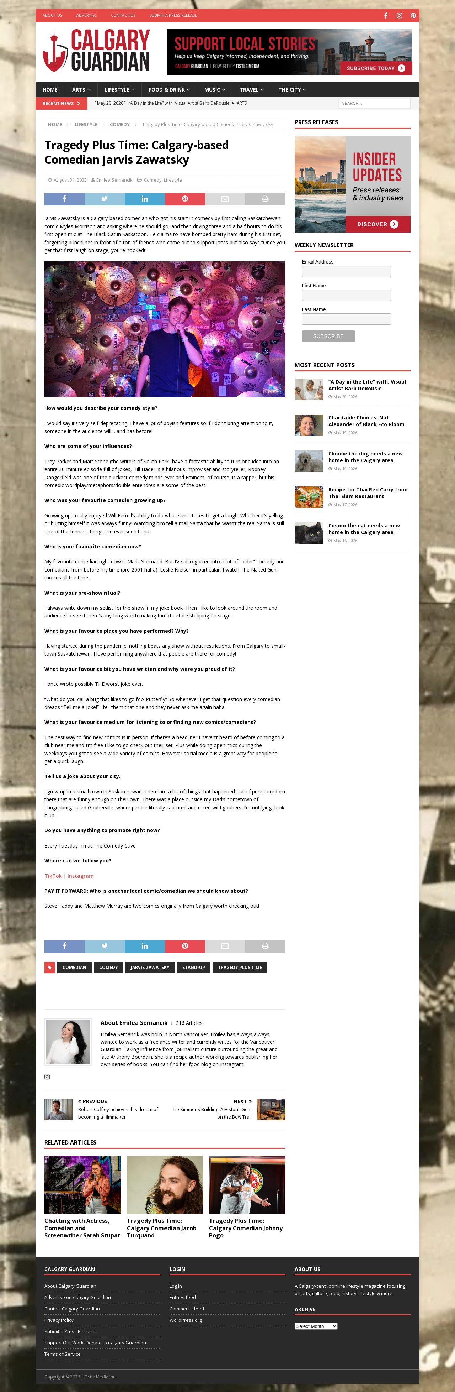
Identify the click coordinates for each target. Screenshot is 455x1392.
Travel (249, 88)
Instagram (81, 874)
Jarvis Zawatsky (150, 967)
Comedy (153, 179)
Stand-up (193, 967)
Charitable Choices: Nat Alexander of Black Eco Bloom (366, 420)
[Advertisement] (348, 666)
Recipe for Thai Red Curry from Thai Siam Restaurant (368, 492)
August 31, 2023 (70, 179)
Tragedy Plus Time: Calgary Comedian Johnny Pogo (246, 1227)
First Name (314, 285)
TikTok (53, 874)
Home (50, 88)
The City (289, 88)
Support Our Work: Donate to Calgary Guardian (95, 1342)
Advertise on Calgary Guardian (77, 1296)
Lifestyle (117, 88)
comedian (74, 967)
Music (212, 88)
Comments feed (187, 1308)
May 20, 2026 (345, 395)
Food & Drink (167, 88)
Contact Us (123, 15)
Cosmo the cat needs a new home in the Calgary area (364, 528)
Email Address (317, 261)
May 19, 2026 (345, 431)
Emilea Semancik (114, 179)
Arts (78, 88)
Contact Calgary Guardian (72, 1308)
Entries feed (183, 1296)
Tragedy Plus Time (240, 967)
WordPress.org (186, 1319)
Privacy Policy (59, 1319)
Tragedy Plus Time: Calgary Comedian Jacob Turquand (162, 1227)
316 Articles (189, 1022)
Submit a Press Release (173, 15)
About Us (52, 15)
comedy (108, 967)
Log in (176, 1285)
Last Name (314, 308)
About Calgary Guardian (70, 1285)
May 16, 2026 (345, 539)
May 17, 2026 (345, 503)
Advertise (86, 15)
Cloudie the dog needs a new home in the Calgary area (365, 456)
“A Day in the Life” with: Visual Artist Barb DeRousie (367, 384)
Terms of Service (62, 1353)
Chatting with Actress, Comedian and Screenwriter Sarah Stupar (82, 1227)
